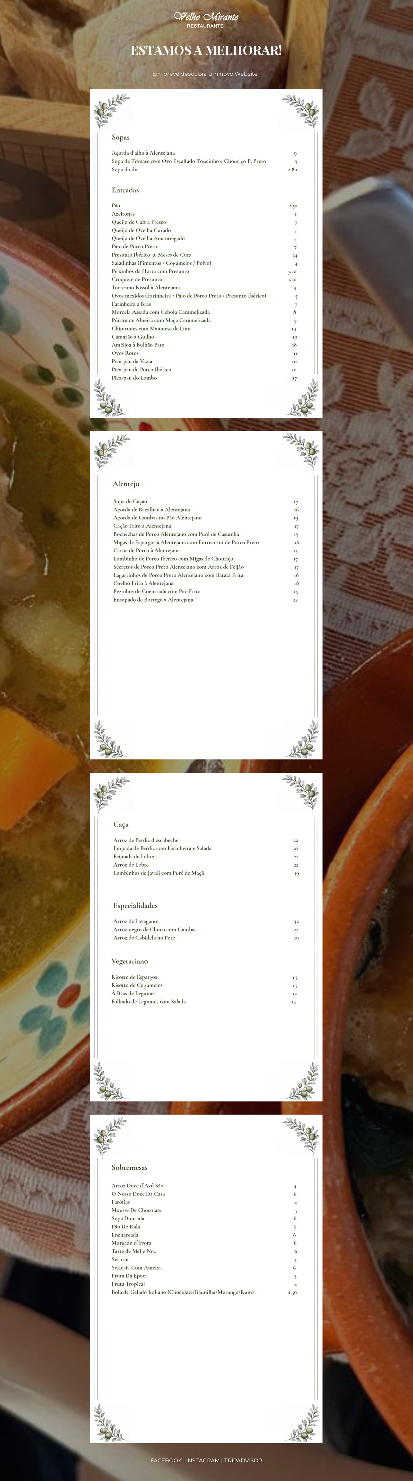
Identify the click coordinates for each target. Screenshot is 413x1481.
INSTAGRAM (203, 1460)
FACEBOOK (166, 1460)
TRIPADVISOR (243, 1460)
